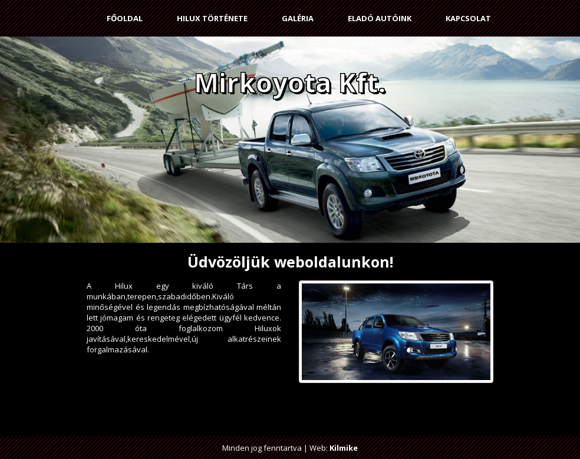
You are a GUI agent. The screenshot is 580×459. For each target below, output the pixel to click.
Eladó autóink (379, 18)
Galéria (298, 18)
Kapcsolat (468, 18)
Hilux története (212, 18)
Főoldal (125, 18)
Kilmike (343, 448)
